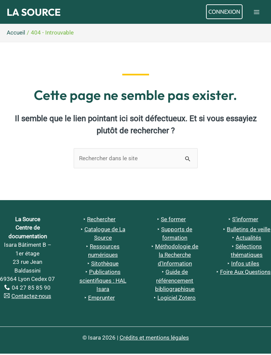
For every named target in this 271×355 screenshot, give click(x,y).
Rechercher (101, 220)
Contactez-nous (31, 297)
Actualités (248, 239)
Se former (173, 220)
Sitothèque (105, 264)
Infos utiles (245, 264)
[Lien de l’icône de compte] (224, 12)
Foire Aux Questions (245, 273)
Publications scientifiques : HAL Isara (102, 282)
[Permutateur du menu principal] (257, 12)
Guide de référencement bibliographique (175, 282)
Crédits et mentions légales (154, 339)
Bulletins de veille (248, 230)
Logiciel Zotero (176, 299)
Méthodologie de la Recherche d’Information (176, 256)
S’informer (245, 220)
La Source (39, 12)
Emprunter (101, 299)
